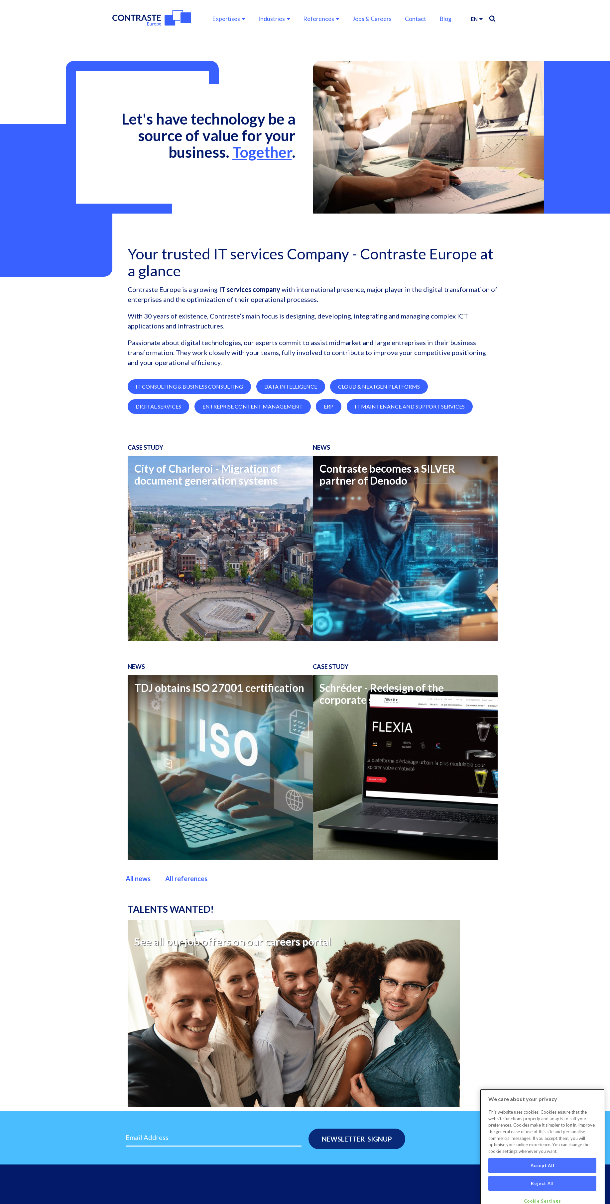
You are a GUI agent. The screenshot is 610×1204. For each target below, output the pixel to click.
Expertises (226, 18)
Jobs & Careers (372, 18)
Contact (415, 18)
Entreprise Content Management (252, 451)
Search (492, 18)
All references (186, 924)
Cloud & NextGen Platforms (379, 431)
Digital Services (158, 451)
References (318, 18)
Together (262, 152)
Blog (445, 18)
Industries (271, 18)
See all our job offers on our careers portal (232, 986)
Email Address (147, 1137)
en (474, 19)
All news (138, 924)
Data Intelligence (290, 431)
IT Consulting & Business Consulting (189, 431)
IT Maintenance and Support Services (410, 451)
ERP (328, 451)
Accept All (542, 1182)
